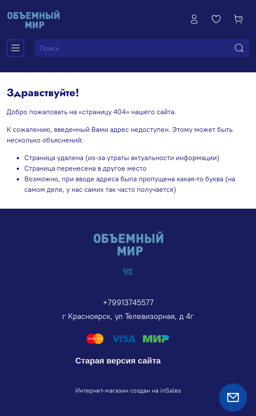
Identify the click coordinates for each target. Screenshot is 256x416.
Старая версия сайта (118, 360)
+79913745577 (128, 302)
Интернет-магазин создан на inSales (128, 390)
